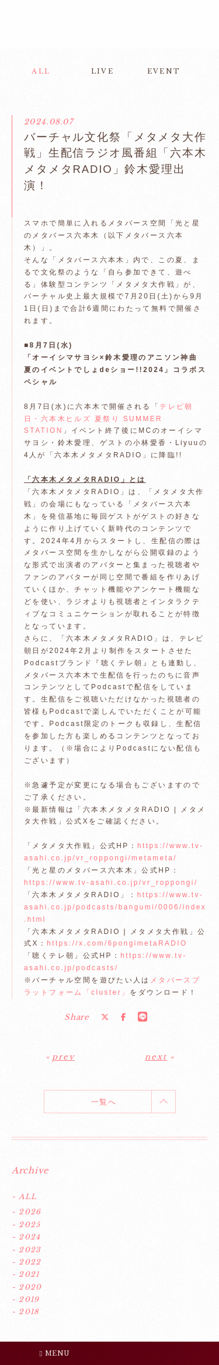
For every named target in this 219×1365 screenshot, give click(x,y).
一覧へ (103, 1101)
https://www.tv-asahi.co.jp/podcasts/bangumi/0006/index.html (115, 907)
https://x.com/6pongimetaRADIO (117, 943)
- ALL (24, 1196)
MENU (55, 1353)
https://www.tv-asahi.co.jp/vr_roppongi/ (111, 882)
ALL (41, 71)
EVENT (163, 71)
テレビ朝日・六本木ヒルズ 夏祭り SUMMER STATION (108, 418)
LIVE (102, 71)
